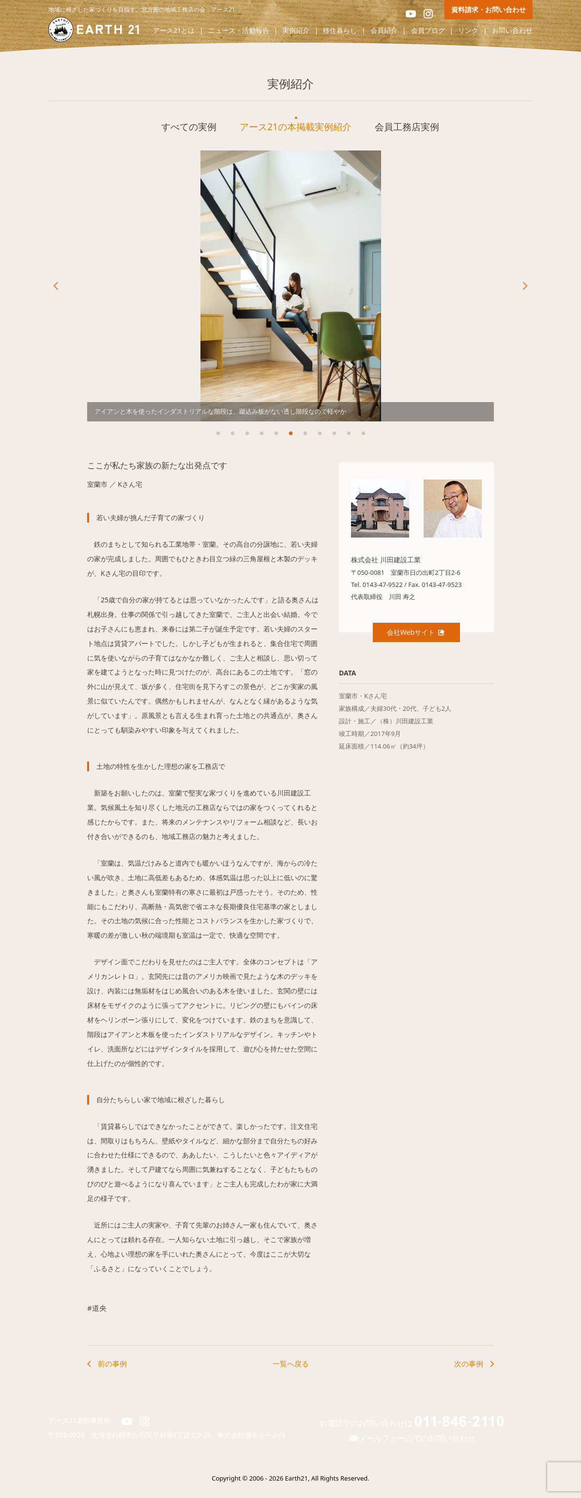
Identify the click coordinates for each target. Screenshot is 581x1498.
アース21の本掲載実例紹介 (296, 126)
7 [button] (305, 433)
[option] (290, 285)
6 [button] (290, 433)
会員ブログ (428, 31)
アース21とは (174, 31)
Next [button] (525, 286)
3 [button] (247, 433)
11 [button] (363, 433)
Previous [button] (55, 286)
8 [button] (319, 433)
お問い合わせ (512, 31)
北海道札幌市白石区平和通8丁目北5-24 (155, 1434)
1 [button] (218, 433)
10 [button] (348, 433)
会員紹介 (384, 31)
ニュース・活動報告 (238, 31)
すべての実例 (188, 126)
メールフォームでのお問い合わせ (411, 1438)
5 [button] (276, 433)
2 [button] (232, 433)
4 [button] (261, 433)
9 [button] (334, 433)
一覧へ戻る (291, 1363)
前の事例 (112, 1363)
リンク (468, 31)
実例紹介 (295, 31)
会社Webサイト (416, 632)
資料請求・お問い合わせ (488, 9)
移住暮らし (340, 31)
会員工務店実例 (407, 126)
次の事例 (468, 1363)
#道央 (97, 1308)
